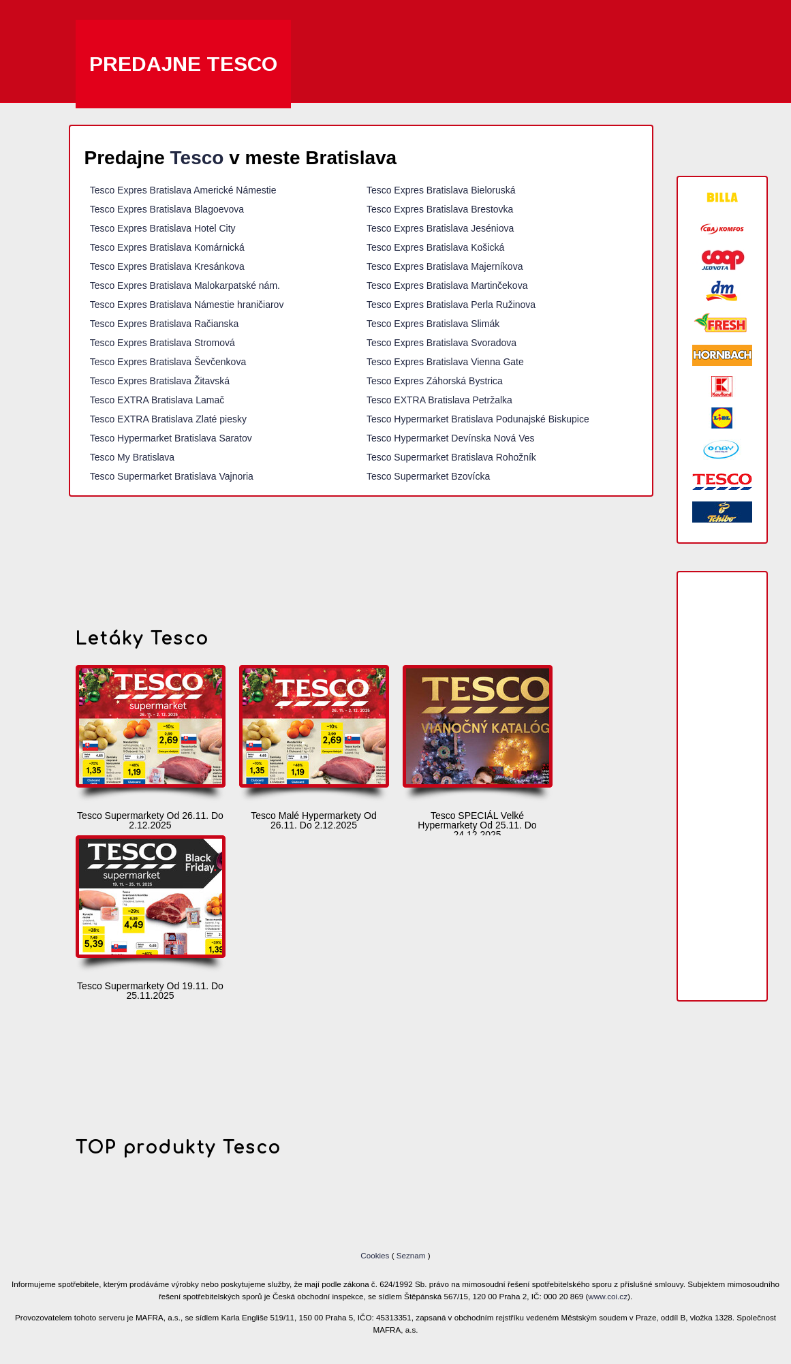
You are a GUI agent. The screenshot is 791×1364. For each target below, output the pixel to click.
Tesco (197, 157)
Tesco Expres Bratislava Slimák (433, 323)
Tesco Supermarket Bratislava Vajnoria (171, 476)
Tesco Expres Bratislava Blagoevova (167, 209)
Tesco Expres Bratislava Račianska (164, 323)
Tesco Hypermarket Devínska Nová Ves (451, 438)
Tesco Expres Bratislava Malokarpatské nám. (185, 285)
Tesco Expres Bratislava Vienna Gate (445, 361)
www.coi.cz (607, 1296)
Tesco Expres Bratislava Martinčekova (447, 285)
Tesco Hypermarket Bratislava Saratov (171, 438)
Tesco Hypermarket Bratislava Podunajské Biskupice (478, 419)
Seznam (411, 1255)
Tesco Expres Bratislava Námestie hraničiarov (187, 304)
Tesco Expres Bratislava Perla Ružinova (451, 304)
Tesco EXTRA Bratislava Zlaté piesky (168, 419)
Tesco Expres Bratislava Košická (435, 247)
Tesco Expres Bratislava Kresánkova (167, 266)
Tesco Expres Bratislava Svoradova (441, 342)
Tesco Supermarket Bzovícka (428, 476)
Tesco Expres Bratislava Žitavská (160, 380)
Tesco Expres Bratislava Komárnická (167, 247)
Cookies (375, 1255)
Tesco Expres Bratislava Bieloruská (441, 190)
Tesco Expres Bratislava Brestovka (440, 209)
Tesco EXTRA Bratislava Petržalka (439, 399)
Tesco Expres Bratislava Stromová (162, 342)
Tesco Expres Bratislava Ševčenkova (168, 361)
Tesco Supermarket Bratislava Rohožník (451, 457)
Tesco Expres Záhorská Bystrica (435, 380)
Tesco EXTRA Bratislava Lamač (157, 399)
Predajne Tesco (183, 63)
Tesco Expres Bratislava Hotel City (163, 228)
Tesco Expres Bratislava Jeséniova (440, 228)
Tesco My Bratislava (132, 457)
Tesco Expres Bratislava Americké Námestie (183, 190)
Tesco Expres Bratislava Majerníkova (445, 266)
